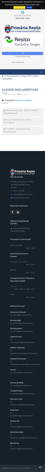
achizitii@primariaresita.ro (23, 331)
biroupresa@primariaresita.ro (21, 449)
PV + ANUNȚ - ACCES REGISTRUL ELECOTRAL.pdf (17, 130)
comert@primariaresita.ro (23, 373)
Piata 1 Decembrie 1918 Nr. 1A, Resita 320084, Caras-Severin (22, 184)
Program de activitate (22, 16)
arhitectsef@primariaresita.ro (21, 427)
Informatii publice (12, 76)
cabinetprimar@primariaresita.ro (22, 342)
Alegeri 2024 (26, 76)
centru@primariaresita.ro (23, 194)
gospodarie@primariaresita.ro (21, 416)
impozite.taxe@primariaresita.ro (22, 405)
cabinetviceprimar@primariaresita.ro (24, 353)
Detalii (29, 7)
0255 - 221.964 (18, 191)
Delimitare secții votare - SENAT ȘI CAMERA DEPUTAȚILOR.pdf (21, 112)
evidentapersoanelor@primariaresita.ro (25, 364)
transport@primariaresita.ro (23, 394)
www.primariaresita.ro (21, 198)
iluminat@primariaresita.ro (23, 323)
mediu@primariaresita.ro (22, 386)
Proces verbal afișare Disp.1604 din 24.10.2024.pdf (18, 121)
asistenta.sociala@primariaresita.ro (23, 438)
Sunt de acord (19, 7)
